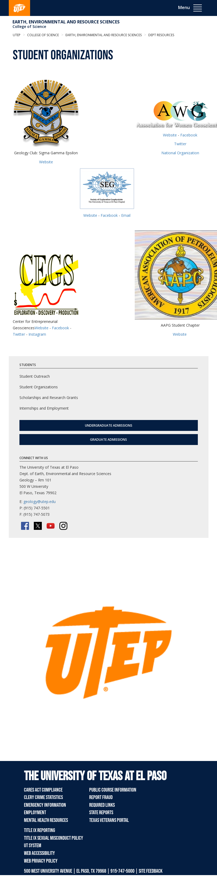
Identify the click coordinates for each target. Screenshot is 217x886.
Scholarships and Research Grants (48, 397)
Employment (35, 812)
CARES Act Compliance (43, 790)
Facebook (188, 135)
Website (46, 161)
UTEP (17, 35)
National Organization (180, 152)
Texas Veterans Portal (109, 820)
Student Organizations (38, 386)
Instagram (37, 334)
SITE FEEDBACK (150, 871)
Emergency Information (45, 805)
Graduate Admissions (108, 439)
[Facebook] (25, 525)
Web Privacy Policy (41, 861)
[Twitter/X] (37, 525)
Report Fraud (101, 797)
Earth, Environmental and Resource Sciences (66, 22)
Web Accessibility (39, 853)
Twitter (180, 143)
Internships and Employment (44, 408)
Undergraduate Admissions (108, 425)
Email (125, 215)
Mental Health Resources (46, 820)
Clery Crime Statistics (43, 797)
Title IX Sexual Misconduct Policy (53, 838)
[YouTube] (50, 525)
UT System (32, 845)
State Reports (101, 812)
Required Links (102, 805)
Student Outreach (34, 376)
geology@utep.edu (39, 501)
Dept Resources (161, 35)
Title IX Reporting (39, 830)
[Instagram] (63, 525)
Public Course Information (112, 790)
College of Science (29, 26)
